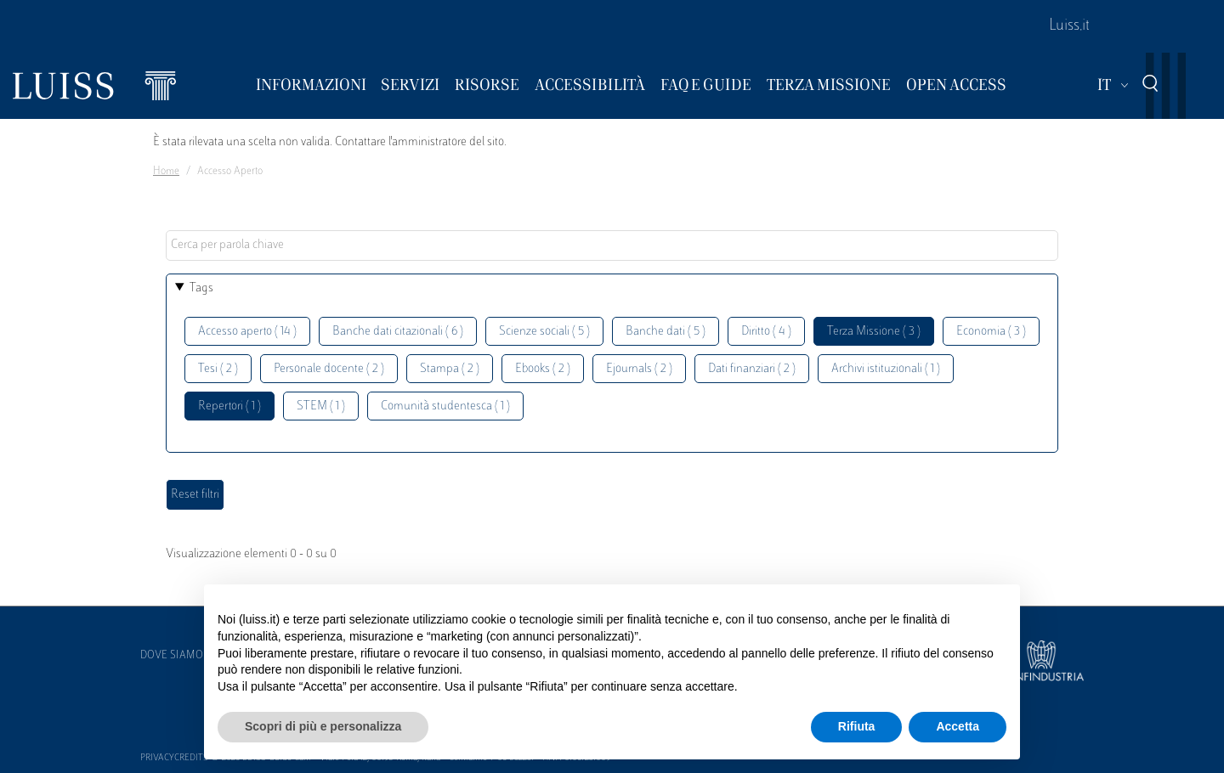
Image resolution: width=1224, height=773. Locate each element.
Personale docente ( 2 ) (329, 369)
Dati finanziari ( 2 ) (752, 369)
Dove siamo (171, 656)
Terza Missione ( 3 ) (874, 331)
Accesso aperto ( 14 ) (247, 331)
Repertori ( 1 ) (229, 406)
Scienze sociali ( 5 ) (544, 331)
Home (166, 171)
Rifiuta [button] (857, 726)
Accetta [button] (957, 726)
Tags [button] (201, 288)
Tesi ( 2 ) (218, 369)
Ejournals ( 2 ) (639, 369)
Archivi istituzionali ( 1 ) (885, 369)
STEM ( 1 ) (321, 406)
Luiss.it (1069, 26)
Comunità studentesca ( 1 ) (445, 406)
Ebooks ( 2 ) (542, 369)
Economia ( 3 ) (991, 331)
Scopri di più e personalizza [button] (323, 726)
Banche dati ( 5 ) (666, 331)
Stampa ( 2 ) (449, 369)
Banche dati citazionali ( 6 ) (397, 331)
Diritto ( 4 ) (766, 331)
